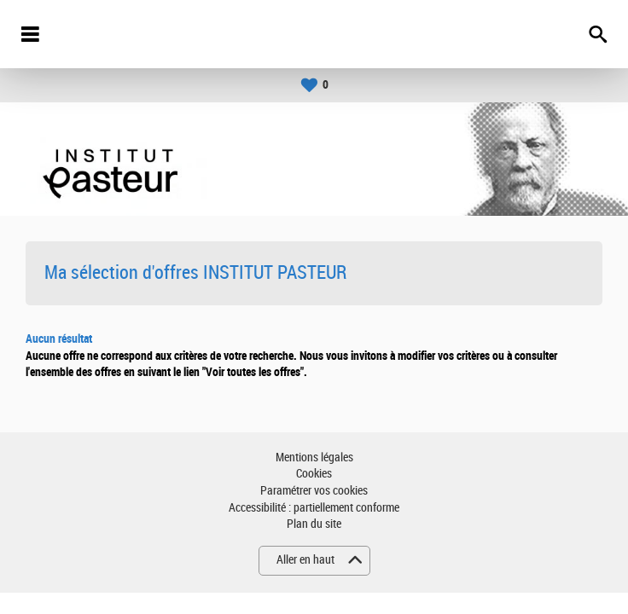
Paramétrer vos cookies (314, 491)
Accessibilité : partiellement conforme (314, 508)
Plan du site (314, 524)
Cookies (314, 473)
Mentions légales (314, 457)
